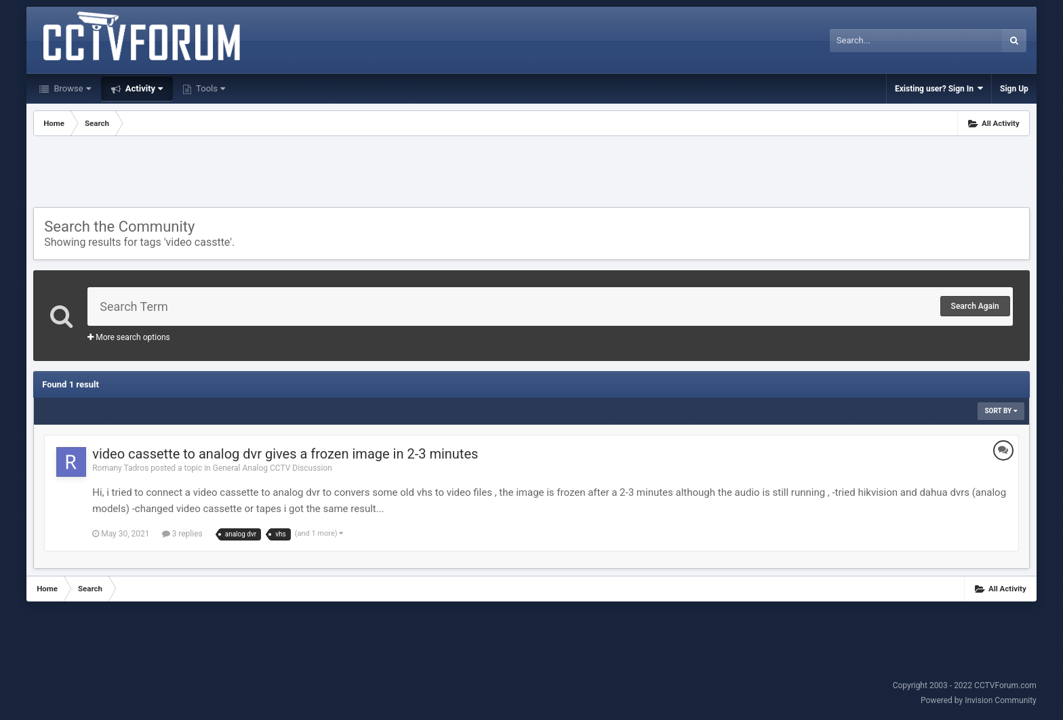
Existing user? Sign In (939, 88)
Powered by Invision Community (979, 700)
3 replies (182, 533)
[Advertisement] (531, 173)
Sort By (1000, 411)
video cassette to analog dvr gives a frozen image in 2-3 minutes (285, 454)
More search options (128, 337)
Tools (209, 88)
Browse (71, 88)
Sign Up (1014, 88)
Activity (143, 88)
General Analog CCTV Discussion (272, 468)
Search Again (975, 306)
